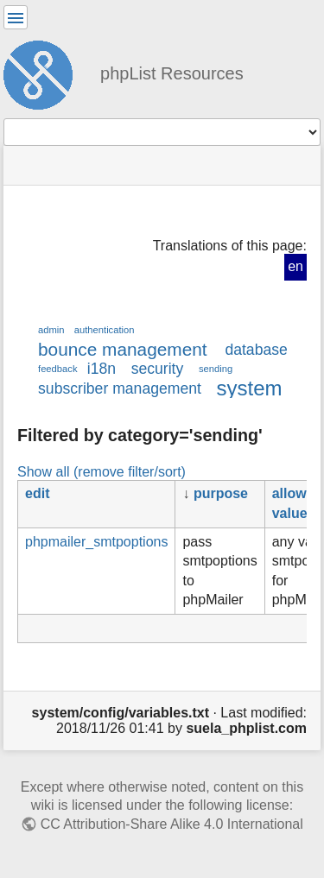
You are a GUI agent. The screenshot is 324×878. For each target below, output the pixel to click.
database (256, 349)
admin (51, 330)
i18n (101, 368)
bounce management (122, 349)
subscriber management (119, 388)
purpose (221, 493)
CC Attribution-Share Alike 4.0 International (172, 824)
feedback (57, 368)
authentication (104, 330)
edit (37, 493)
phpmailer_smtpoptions (96, 541)
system (250, 388)
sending (215, 368)
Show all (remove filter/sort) (101, 471)
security (157, 368)
